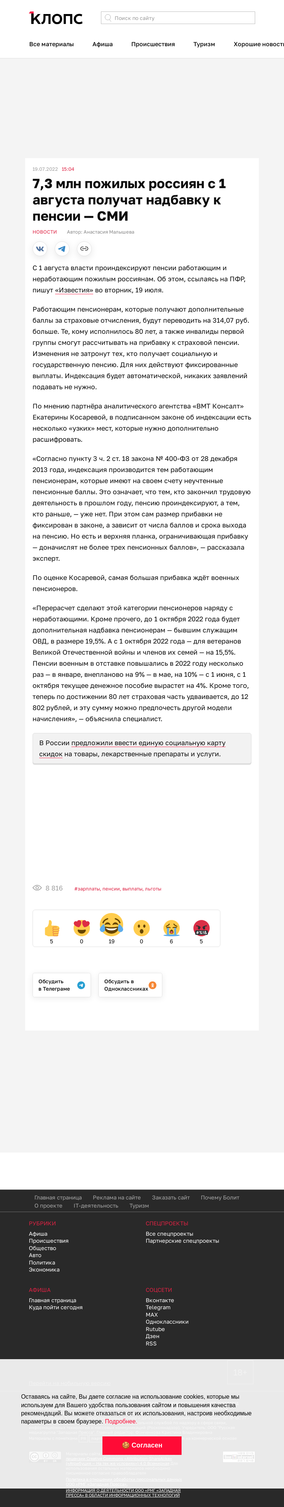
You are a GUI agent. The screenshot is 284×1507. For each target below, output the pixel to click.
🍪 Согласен (142, 1445)
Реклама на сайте (117, 1197)
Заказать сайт (171, 1197)
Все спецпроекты (169, 1233)
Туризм (204, 44)
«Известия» (74, 290)
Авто (35, 1255)
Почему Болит (220, 1197)
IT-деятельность (96, 1205)
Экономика (44, 1269)
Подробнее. (121, 1421)
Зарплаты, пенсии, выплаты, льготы (119, 889)
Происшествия (153, 44)
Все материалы (51, 44)
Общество (42, 1248)
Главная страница (58, 1197)
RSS (151, 1343)
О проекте (48, 1205)
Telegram (158, 1307)
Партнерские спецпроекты (182, 1240)
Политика (42, 1262)
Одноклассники (167, 1321)
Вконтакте (160, 1300)
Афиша (102, 44)
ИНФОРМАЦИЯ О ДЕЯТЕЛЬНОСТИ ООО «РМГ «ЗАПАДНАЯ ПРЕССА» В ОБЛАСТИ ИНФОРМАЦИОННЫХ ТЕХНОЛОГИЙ (123, 1492)
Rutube (155, 1329)
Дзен (152, 1336)
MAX (152, 1314)
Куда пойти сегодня (56, 1307)
